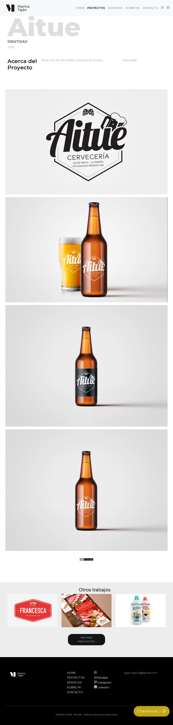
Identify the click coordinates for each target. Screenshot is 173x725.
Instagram (102, 682)
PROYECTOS (96, 8)
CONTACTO (150, 8)
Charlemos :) (151, 711)
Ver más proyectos (86, 639)
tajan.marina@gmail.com (140, 673)
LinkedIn (101, 687)
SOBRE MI (133, 8)
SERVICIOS (115, 8)
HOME (80, 8)
